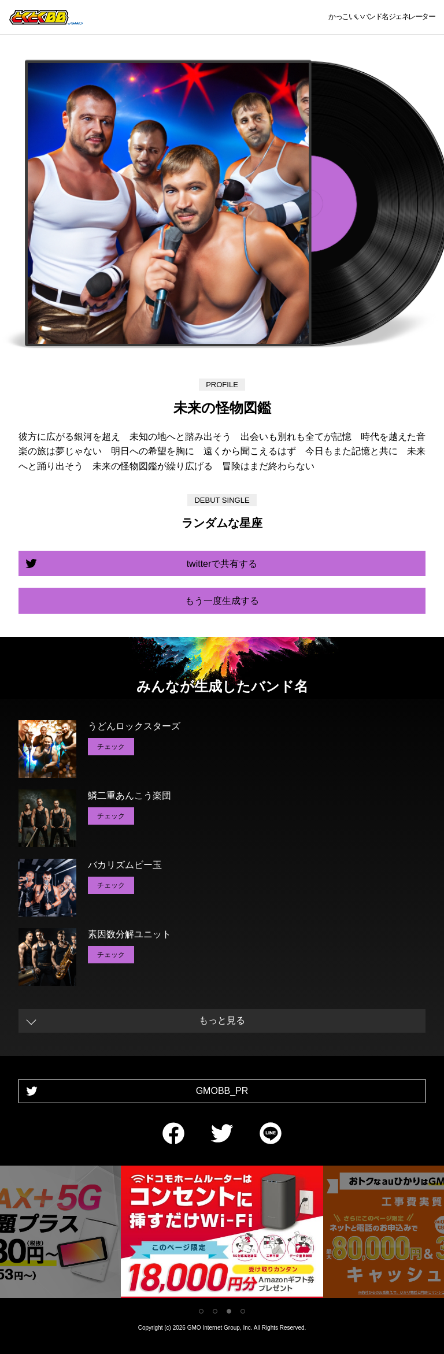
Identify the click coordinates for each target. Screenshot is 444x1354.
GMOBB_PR (222, 1091)
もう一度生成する (222, 601)
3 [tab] (229, 1311)
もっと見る (222, 1020)
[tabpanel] (222, 1234)
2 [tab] (215, 1311)
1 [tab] (201, 1311)
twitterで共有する (222, 564)
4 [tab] (243, 1311)
